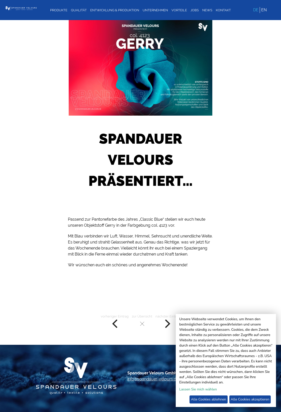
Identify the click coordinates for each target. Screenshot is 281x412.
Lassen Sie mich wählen (198, 389)
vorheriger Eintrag (115, 321)
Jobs (195, 10)
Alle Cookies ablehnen (208, 399)
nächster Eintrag (167, 321)
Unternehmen (155, 10)
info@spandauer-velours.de (152, 379)
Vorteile (179, 10)
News (207, 10)
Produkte (58, 10)
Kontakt (223, 10)
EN (264, 10)
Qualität (79, 10)
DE (255, 10)
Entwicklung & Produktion (114, 10)
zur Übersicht (142, 321)
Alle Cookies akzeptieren (250, 399)
